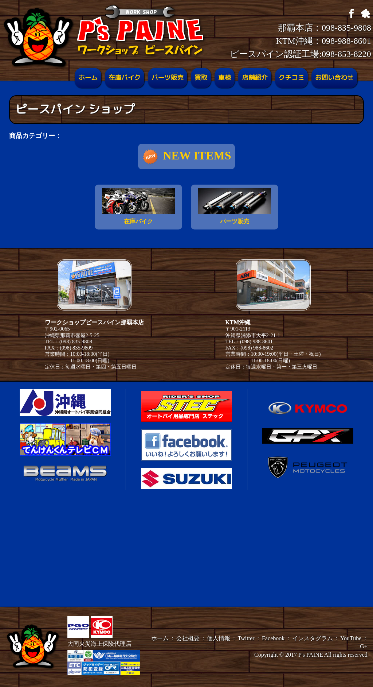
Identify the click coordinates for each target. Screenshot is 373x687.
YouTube (350, 638)
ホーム (88, 77)
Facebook (273, 638)
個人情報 (218, 638)
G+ (364, 646)
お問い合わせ (334, 77)
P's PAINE (310, 655)
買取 (201, 77)
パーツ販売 (168, 77)
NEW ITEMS (186, 157)
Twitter (246, 638)
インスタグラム (312, 638)
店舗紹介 (254, 77)
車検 (224, 77)
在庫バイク (125, 77)
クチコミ (291, 77)
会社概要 (188, 638)
